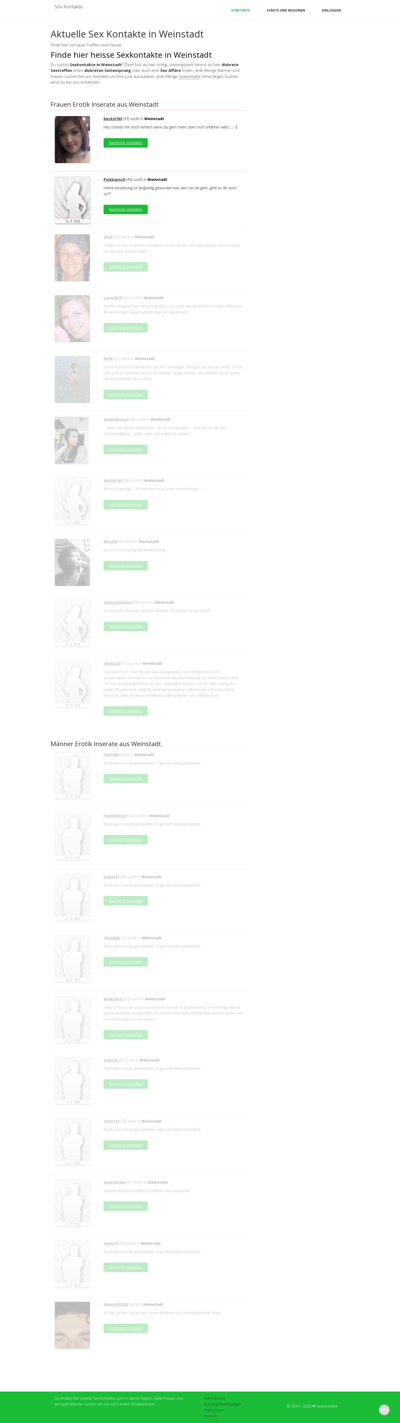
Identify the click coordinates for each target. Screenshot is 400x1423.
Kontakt (210, 1415)
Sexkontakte (190, 76)
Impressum (213, 1410)
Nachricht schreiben (125, 142)
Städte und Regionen (286, 10)
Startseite (240, 10)
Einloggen (331, 10)
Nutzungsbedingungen (223, 1404)
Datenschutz (214, 1398)
